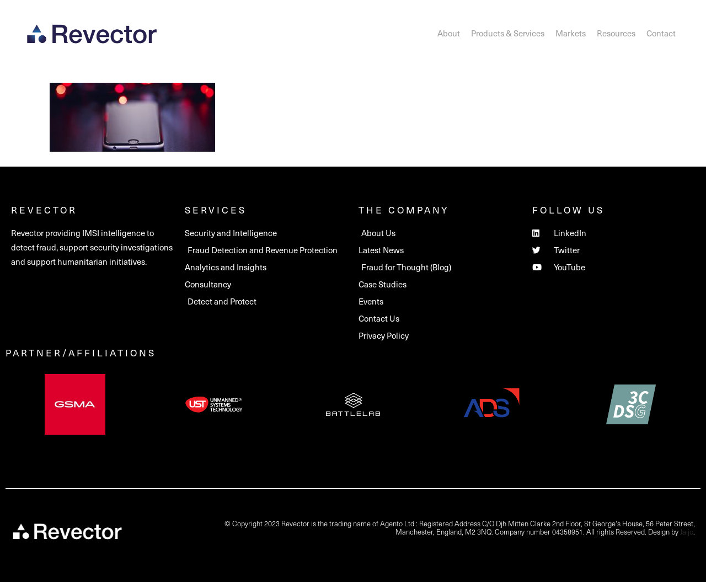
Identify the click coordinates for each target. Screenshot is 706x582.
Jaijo (686, 531)
